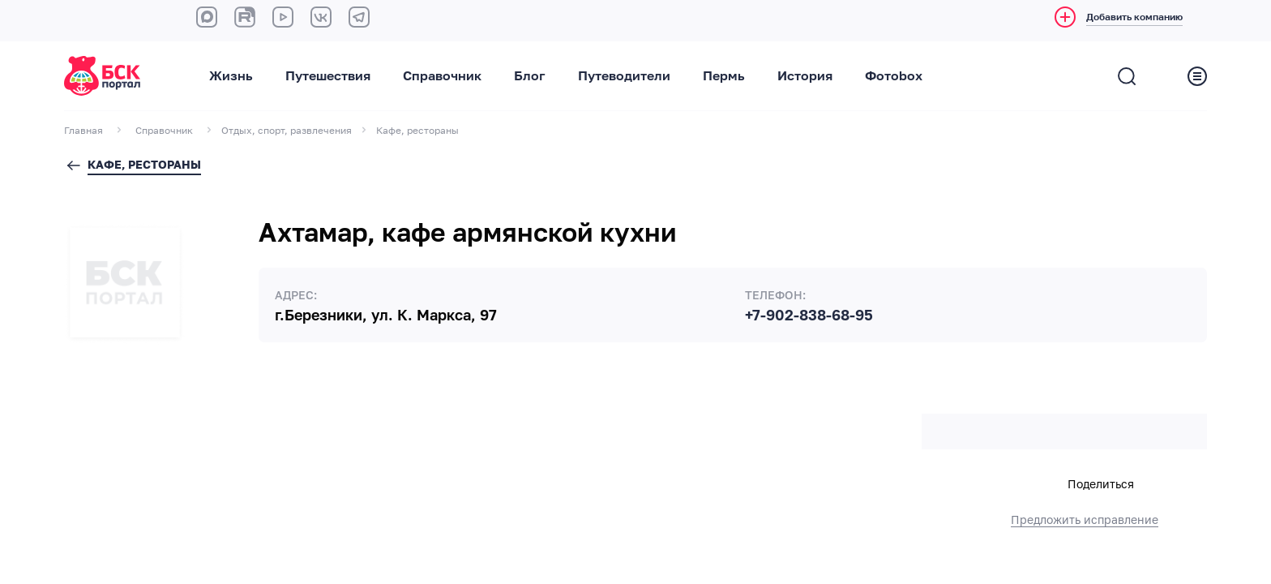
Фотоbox (893, 76)
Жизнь (231, 76)
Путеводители (624, 76)
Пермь (724, 76)
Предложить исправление (1084, 519)
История (804, 76)
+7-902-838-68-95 (809, 315)
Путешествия (327, 76)
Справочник (442, 76)
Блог (530, 76)
